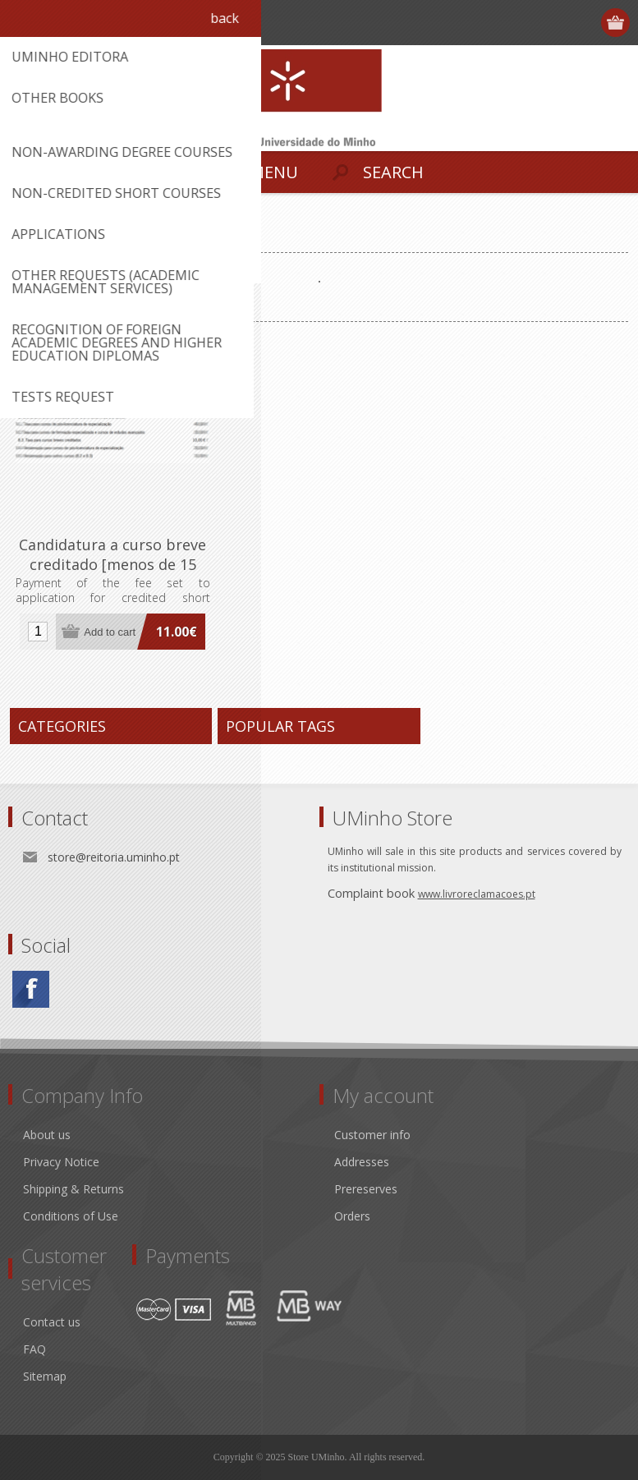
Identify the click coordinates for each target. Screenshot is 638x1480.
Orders (352, 1216)
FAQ (34, 1349)
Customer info (372, 1134)
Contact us (51, 1322)
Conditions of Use (70, 1216)
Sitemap (45, 1376)
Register (553, 22)
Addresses (361, 1162)
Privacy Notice (61, 1162)
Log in (585, 22)
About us (47, 1134)
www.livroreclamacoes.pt (476, 894)
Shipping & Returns (73, 1189)
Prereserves (365, 1189)
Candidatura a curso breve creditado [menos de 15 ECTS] (112, 564)
